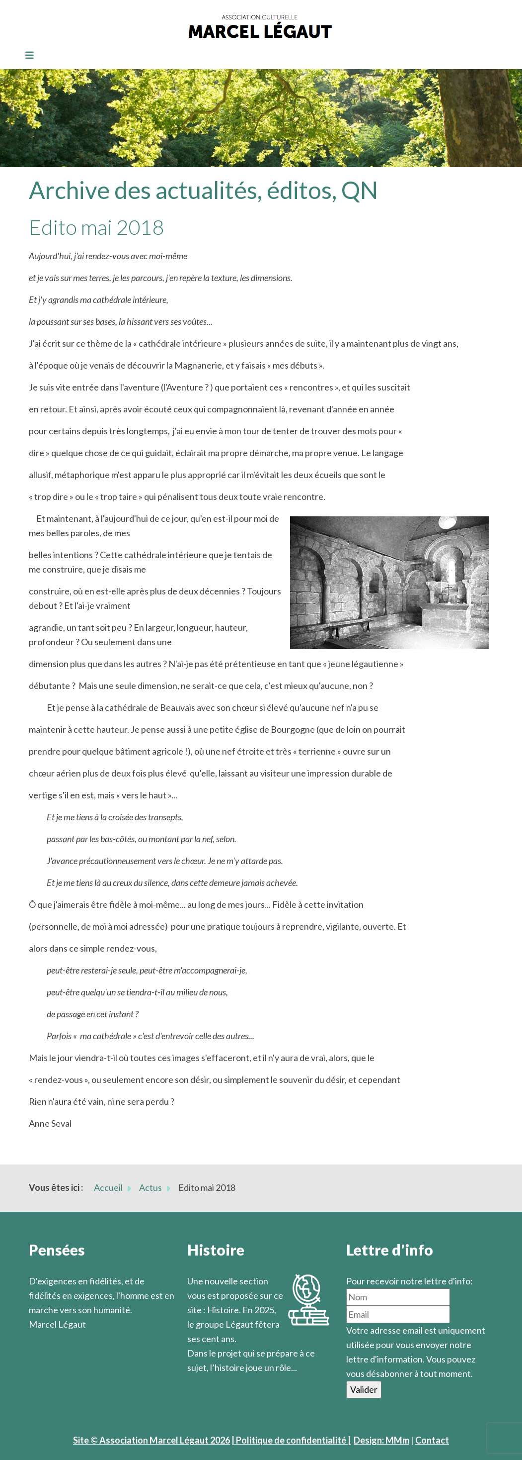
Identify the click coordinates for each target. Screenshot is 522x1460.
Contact (432, 1440)
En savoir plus (214, 1381)
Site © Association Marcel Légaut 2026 (151, 1440)
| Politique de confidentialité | (291, 1440)
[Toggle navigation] (26, 55)
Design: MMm (381, 1440)
